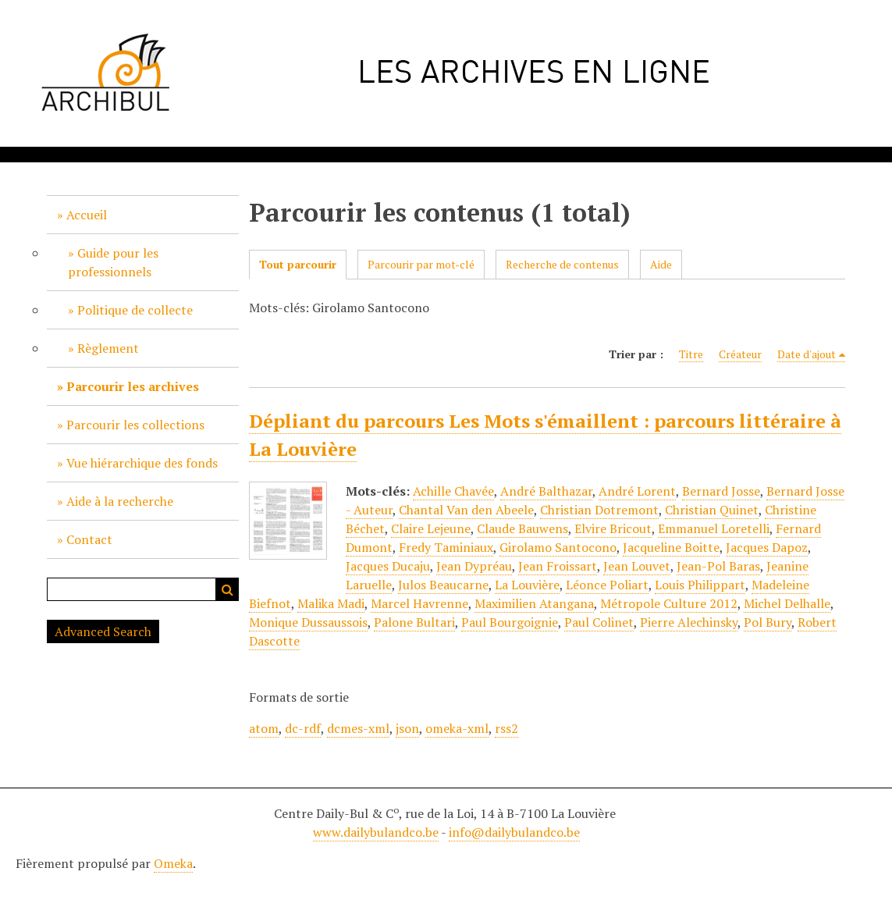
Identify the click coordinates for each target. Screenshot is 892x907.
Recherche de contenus (562, 264)
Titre (691, 354)
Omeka (173, 863)
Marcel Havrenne (419, 603)
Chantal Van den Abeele (466, 509)
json (407, 728)
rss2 (506, 728)
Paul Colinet (599, 622)
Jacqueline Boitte (671, 547)
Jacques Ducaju (388, 565)
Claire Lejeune (431, 528)
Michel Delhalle (787, 603)
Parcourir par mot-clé (421, 264)
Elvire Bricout (613, 528)
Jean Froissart (557, 565)
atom (264, 728)
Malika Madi (330, 603)
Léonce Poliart (607, 584)
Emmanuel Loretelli (713, 528)
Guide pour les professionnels (113, 262)
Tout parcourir (297, 264)
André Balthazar (546, 491)
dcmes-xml (358, 728)
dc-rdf (303, 728)
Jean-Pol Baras (718, 565)
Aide (661, 264)
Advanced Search (103, 631)
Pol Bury (767, 622)
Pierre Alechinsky (688, 622)
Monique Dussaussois (308, 622)
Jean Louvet (636, 565)
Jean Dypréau (474, 565)
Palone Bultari (414, 622)
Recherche (227, 589)
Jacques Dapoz (767, 547)
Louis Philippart (700, 584)
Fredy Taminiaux (446, 547)
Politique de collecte (135, 309)
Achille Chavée (453, 491)
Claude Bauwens (522, 528)
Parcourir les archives (132, 386)
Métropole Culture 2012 (668, 603)
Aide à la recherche (119, 501)
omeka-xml (457, 728)
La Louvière (527, 584)
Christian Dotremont (599, 509)
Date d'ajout (806, 354)
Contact (89, 539)
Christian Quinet (712, 509)
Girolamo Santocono (558, 547)
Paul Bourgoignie (509, 622)
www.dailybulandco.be (376, 832)
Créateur (740, 354)
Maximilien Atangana (534, 603)
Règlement (108, 348)
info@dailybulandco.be (514, 832)
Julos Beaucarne (443, 584)
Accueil (86, 214)
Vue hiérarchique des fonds (142, 462)
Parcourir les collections (135, 424)
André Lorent (637, 491)
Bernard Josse (721, 491)
